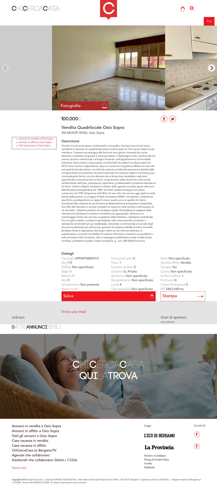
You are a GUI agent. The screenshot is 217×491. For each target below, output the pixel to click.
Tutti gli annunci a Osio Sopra (34, 145)
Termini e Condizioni (155, 456)
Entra (182, 21)
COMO (82, 21)
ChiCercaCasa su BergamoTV (34, 450)
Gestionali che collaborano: (33, 460)
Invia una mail (74, 312)
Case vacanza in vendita (30, 441)
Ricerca (155, 21)
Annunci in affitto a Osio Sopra (35, 142)
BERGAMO (65, 21)
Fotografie (84, 106)
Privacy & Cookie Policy (156, 460)
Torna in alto (19, 468)
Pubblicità (149, 467)
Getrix (59, 460)
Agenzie (169, 21)
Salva (108, 296)
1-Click (72, 460)
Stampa (183, 296)
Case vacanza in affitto (29, 446)
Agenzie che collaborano (31, 455)
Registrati (196, 21)
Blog (209, 21)
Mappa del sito (138, 21)
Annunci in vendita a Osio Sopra (36, 139)
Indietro (18, 21)
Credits (148, 463)
